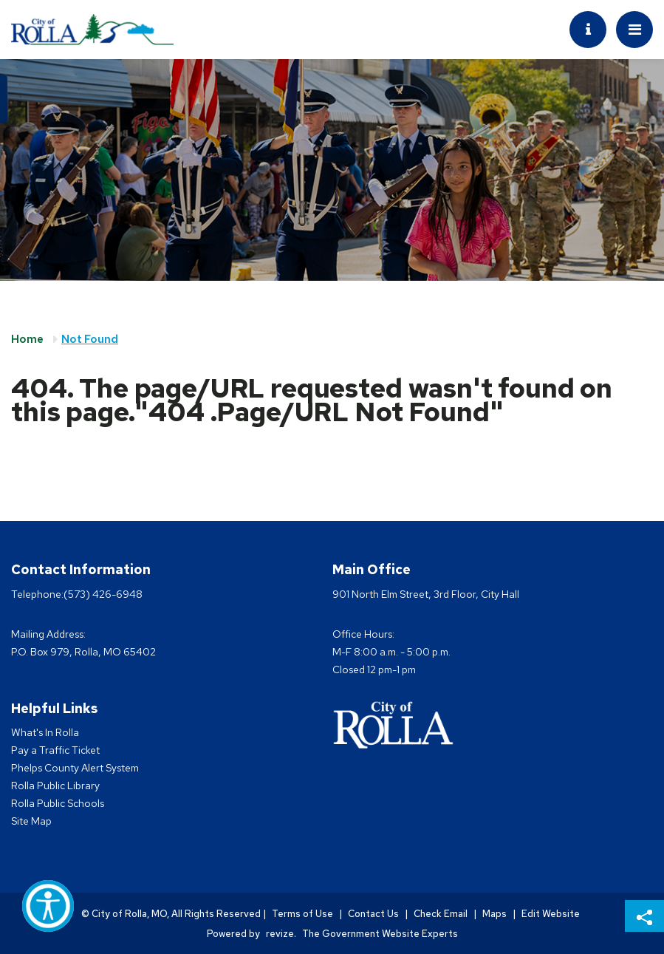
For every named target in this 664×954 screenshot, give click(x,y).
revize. (281, 933)
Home (27, 339)
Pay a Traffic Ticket (55, 750)
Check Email (441, 913)
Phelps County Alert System (75, 767)
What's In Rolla (45, 732)
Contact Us (373, 913)
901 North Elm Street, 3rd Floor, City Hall (425, 594)
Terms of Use (302, 913)
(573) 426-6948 (103, 594)
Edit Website (550, 913)
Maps (494, 913)
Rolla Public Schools (57, 803)
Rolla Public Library (55, 785)
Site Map (31, 821)
